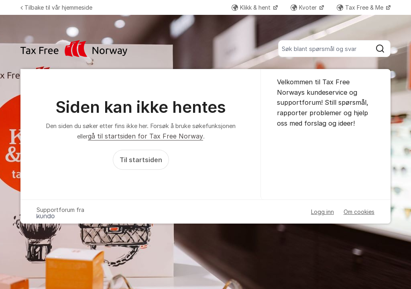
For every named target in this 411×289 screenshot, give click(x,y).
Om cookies (359, 211)
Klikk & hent (252, 7)
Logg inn (322, 211)
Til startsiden (141, 160)
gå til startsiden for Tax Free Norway (145, 136)
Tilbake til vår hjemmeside (56, 7)
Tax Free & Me (361, 7)
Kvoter (304, 7)
